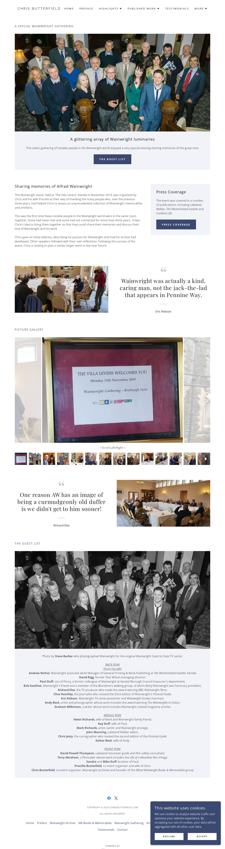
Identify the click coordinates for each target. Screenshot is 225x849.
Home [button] (30, 816)
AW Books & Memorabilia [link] (95, 816)
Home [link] (69, 8)
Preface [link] (86, 8)
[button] (110, 9)
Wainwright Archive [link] (62, 816)
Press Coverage (176, 224)
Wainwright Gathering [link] (129, 816)
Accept (202, 836)
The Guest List (112, 159)
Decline (169, 836)
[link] (39, 9)
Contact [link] (122, 823)
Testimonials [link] (177, 8)
